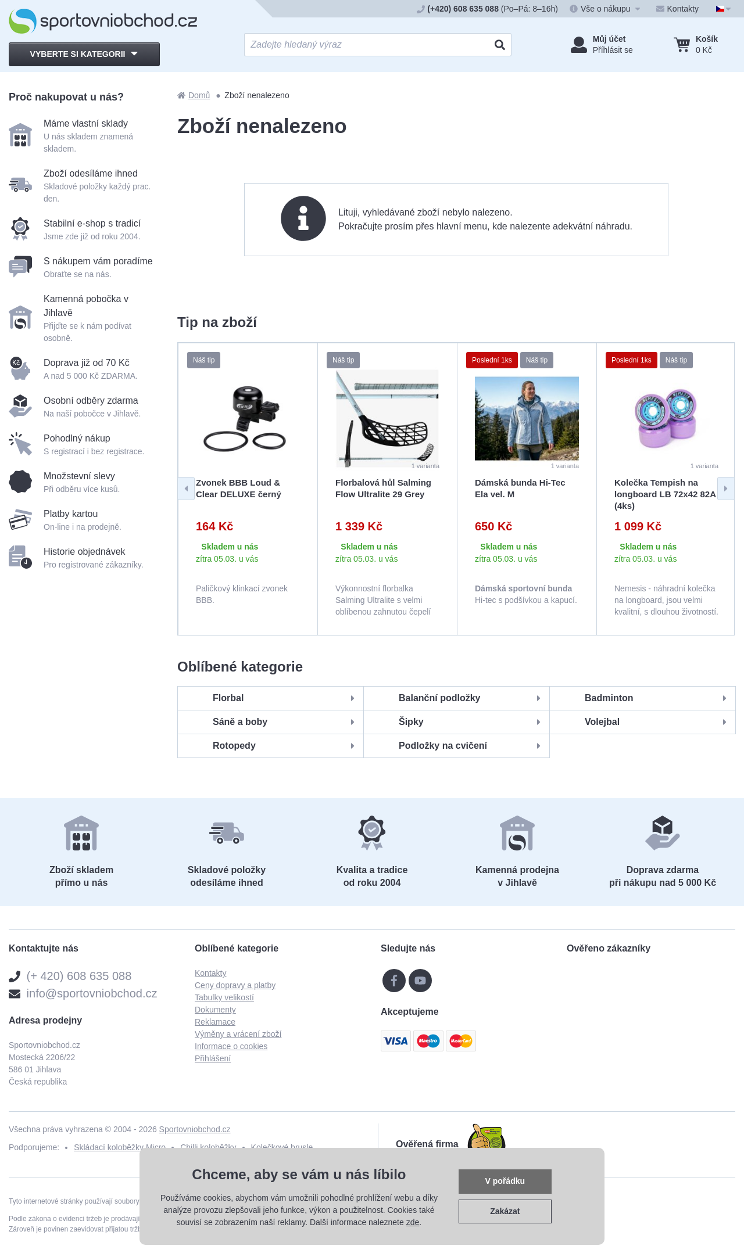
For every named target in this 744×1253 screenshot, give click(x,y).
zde (413, 1222)
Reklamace (215, 1021)
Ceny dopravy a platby (235, 985)
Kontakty (210, 973)
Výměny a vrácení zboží (238, 1034)
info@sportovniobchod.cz (92, 993)
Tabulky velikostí (224, 997)
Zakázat (505, 1211)
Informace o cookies (231, 1046)
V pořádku (505, 1181)
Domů (193, 95)
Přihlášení (213, 1058)
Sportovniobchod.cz (195, 1129)
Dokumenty (215, 1009)
